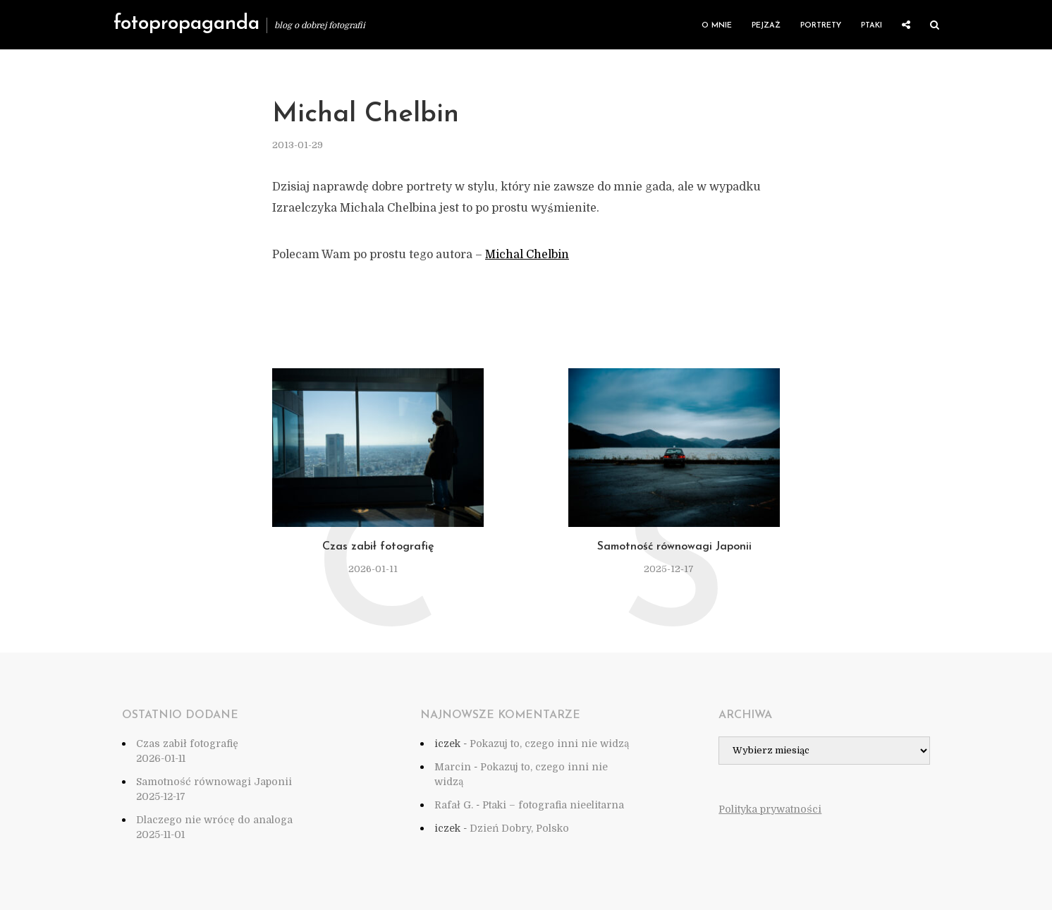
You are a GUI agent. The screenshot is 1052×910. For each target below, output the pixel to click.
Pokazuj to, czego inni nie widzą (549, 743)
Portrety (820, 26)
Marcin (452, 766)
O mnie (717, 26)
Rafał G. (453, 805)
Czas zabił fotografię (378, 546)
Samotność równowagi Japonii (674, 546)
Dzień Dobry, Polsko (519, 828)
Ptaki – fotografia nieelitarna (553, 805)
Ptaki (871, 26)
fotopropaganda (186, 24)
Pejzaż (766, 26)
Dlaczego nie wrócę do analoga (214, 819)
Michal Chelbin (527, 254)
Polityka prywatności (769, 809)
